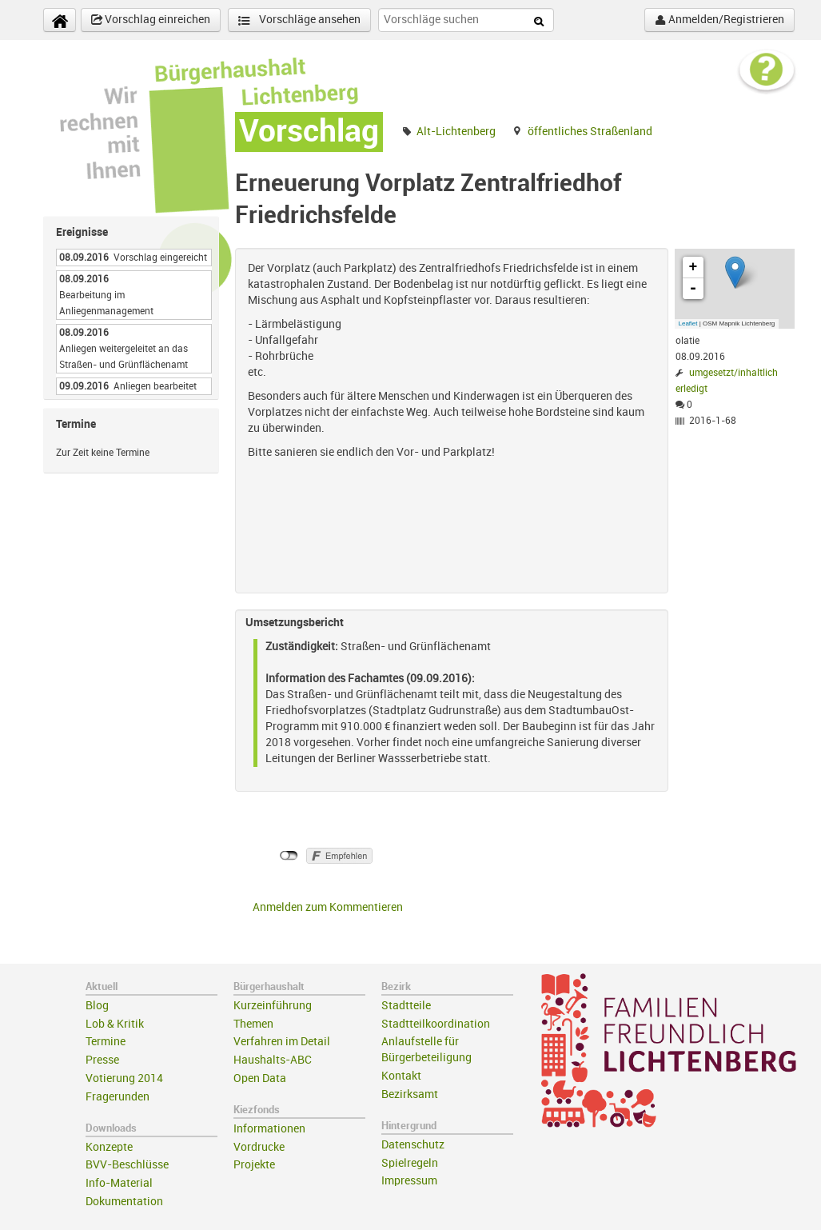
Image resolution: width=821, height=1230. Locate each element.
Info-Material (119, 1183)
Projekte (254, 1165)
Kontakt (401, 1076)
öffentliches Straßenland (590, 132)
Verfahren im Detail (281, 1042)
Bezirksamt (409, 1094)
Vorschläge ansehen (299, 20)
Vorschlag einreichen (150, 20)
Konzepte (109, 1147)
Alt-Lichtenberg (456, 132)
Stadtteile (406, 1006)
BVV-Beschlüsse (127, 1165)
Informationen (269, 1129)
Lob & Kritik (115, 1024)
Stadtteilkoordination (435, 1024)
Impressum (409, 1181)
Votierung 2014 (124, 1078)
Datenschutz (412, 1145)
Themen (253, 1024)
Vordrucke (259, 1147)
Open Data (259, 1078)
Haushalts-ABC (272, 1060)
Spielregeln (409, 1163)
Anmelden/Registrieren (719, 20)
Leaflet (688, 323)
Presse (102, 1060)
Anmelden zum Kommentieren (328, 907)
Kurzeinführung (272, 1006)
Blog (97, 1006)
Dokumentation (124, 1202)
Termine (106, 1042)
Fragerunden (117, 1097)
